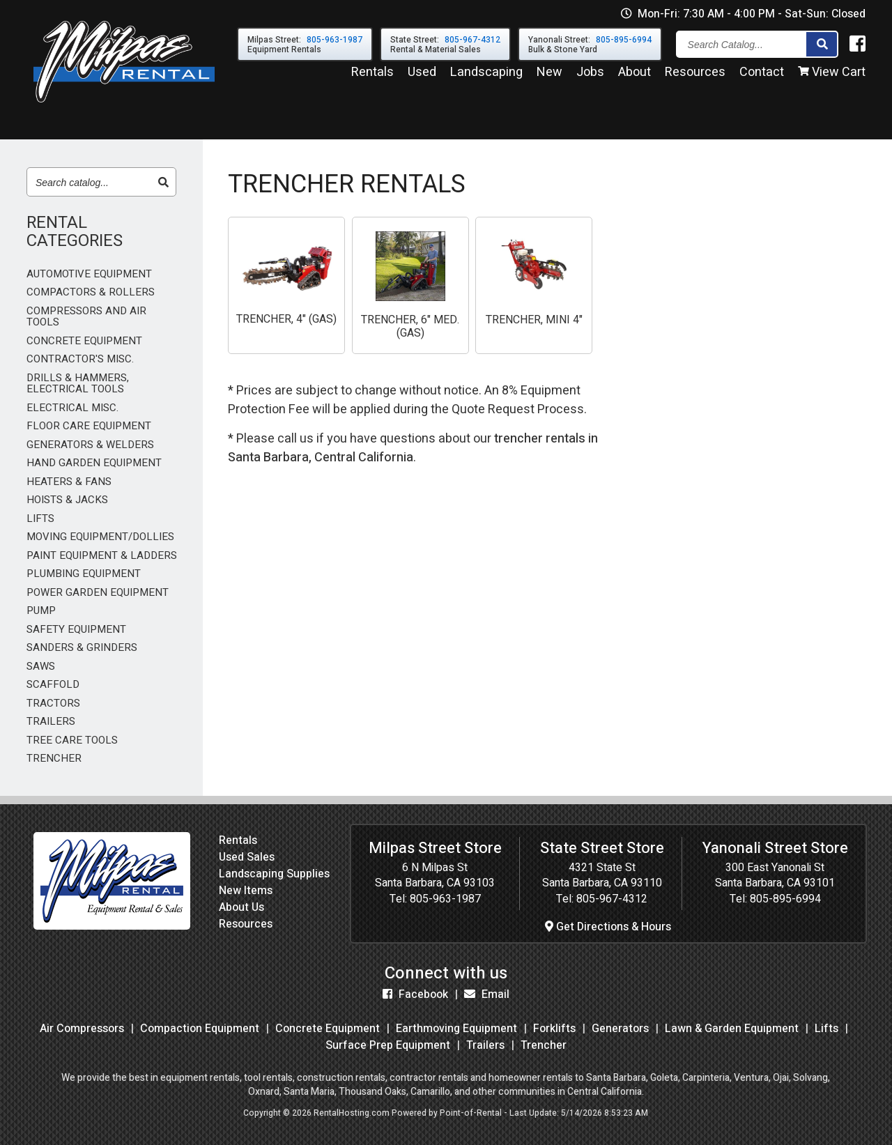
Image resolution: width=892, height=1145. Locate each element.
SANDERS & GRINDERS (81, 648)
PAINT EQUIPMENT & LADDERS (101, 556)
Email (486, 994)
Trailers (485, 1045)
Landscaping (486, 75)
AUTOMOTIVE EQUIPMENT (89, 274)
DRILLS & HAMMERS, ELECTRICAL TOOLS (77, 383)
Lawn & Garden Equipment (732, 1028)
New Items (245, 890)
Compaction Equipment (199, 1028)
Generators (620, 1028)
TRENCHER (54, 758)
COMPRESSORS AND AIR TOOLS (86, 316)
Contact (761, 75)
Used (422, 75)
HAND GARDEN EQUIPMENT (94, 463)
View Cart (832, 75)
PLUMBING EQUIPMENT (83, 574)
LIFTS (40, 519)
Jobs (590, 75)
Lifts (826, 1028)
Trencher (544, 1045)
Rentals (372, 75)
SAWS (40, 667)
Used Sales (247, 857)
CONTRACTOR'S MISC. (80, 359)
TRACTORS (53, 703)
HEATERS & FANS (69, 482)
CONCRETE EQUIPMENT (84, 341)
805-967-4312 (611, 899)
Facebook (415, 994)
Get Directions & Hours (608, 927)
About (634, 75)
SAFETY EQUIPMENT (76, 630)
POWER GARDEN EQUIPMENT (97, 593)
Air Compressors (82, 1028)
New (549, 75)
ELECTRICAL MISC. (72, 408)
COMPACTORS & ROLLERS (90, 292)
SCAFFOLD (52, 685)
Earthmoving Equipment (456, 1028)
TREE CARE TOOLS (72, 740)
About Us (241, 907)
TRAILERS (50, 722)
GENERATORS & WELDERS (90, 445)
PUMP (41, 611)
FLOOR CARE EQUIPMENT (88, 426)
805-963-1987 (445, 899)
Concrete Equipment (327, 1028)
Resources (695, 75)
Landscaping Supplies (274, 874)
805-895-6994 (785, 899)
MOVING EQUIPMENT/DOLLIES (100, 537)
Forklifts (554, 1028)
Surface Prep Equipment (387, 1045)
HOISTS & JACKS (67, 500)
